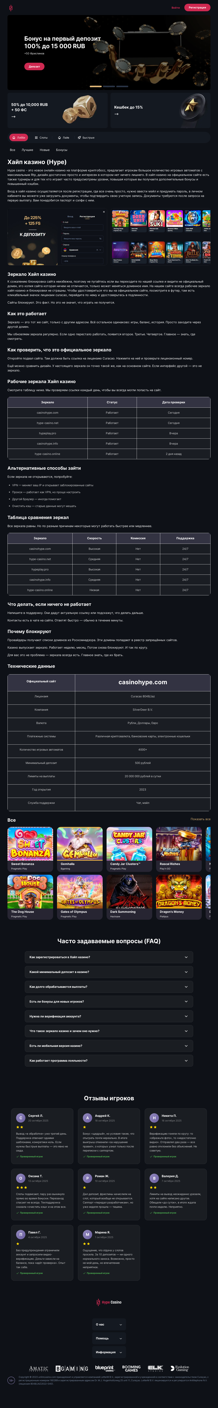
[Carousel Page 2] (109, 86)
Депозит (34, 66)
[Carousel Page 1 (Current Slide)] (96, 86)
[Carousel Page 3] (122, 86)
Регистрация (197, 7)
